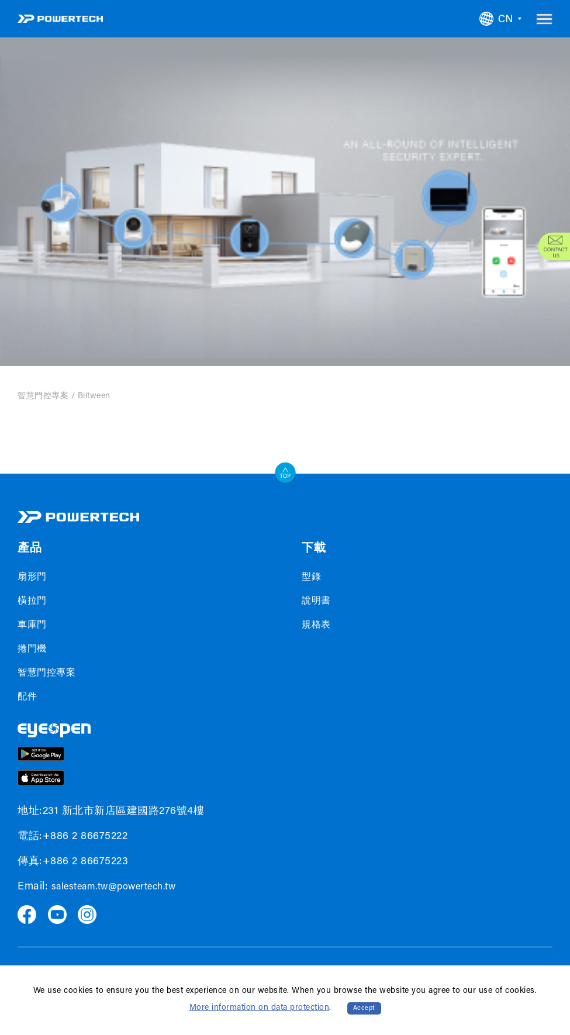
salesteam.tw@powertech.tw (113, 887)
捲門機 (32, 649)
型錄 (311, 577)
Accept (364, 1008)
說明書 (316, 601)
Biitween (94, 396)
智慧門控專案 (43, 396)
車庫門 (32, 625)
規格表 (316, 625)
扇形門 (32, 577)
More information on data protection (259, 1008)
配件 (27, 697)
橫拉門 (32, 601)
